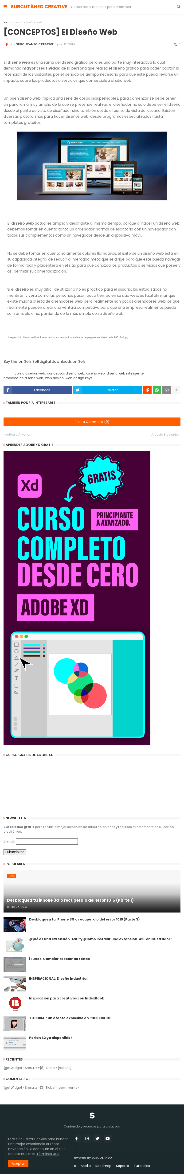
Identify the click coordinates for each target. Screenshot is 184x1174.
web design (54, 378)
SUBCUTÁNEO (101, 1157)
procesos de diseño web (23, 378)
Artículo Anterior (18, 434)
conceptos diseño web (65, 373)
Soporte (122, 1166)
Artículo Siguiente (164, 434)
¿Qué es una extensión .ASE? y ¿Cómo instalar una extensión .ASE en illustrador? (100, 939)
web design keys (79, 378)
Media (86, 1166)
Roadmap (103, 1166)
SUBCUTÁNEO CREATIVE (39, 6)
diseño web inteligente (125, 373)
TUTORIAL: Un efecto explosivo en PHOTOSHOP (70, 1018)
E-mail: (9, 841)
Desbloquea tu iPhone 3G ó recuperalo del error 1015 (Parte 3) (84, 919)
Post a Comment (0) (92, 421)
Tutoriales (142, 1166)
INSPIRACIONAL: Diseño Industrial (58, 978)
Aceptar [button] (18, 1163)
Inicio (8, 22)
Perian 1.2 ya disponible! (50, 1038)
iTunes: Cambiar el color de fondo (59, 959)
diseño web (95, 373)
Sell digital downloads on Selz (59, 361)
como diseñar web (28, 22)
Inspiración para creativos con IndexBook (66, 998)
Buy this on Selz (17, 361)
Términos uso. (47, 1153)
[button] (5, 6)
